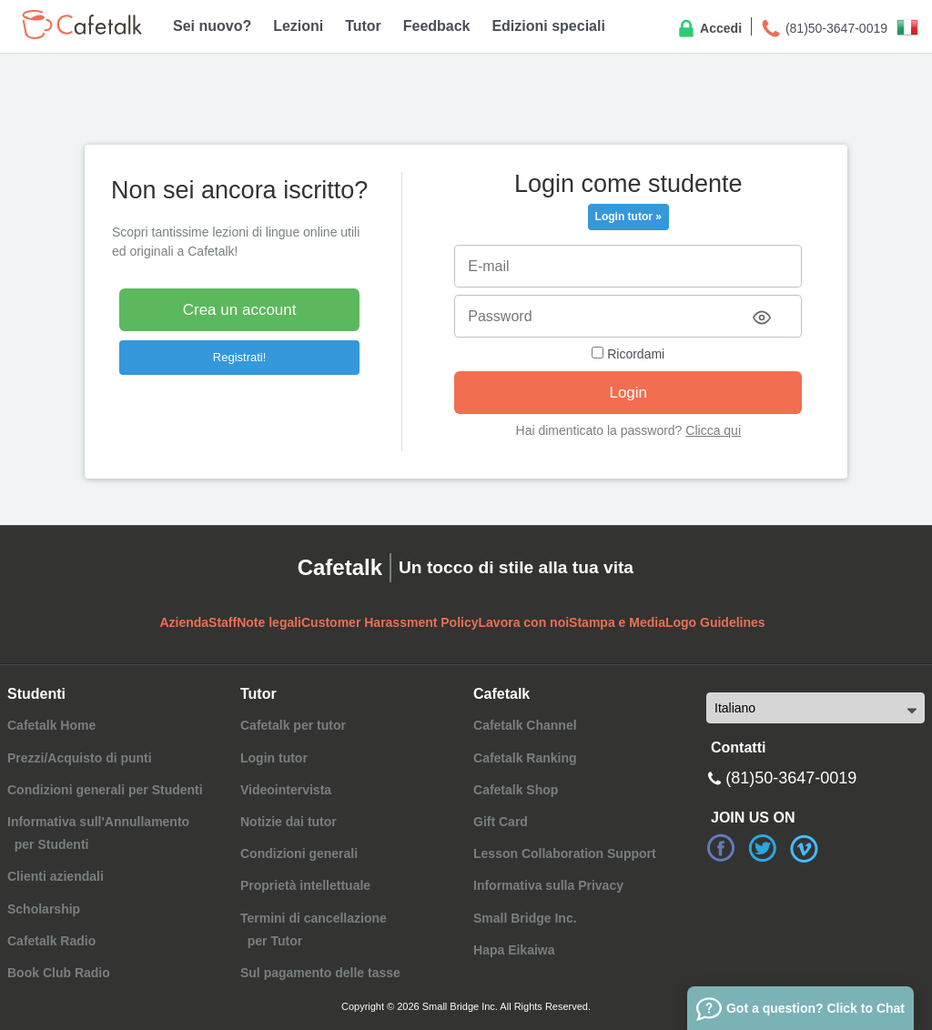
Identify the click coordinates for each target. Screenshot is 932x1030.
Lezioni (298, 26)
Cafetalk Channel (525, 725)
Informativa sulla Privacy (548, 885)
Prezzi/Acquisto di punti (79, 758)
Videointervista (285, 790)
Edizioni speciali (547, 26)
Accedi (708, 29)
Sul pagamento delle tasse (320, 972)
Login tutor (274, 758)
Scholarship (43, 909)
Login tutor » (628, 216)
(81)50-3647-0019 (823, 29)
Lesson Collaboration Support (564, 853)
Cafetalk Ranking (525, 758)
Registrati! (240, 357)
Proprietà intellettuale (305, 885)
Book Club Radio (58, 972)
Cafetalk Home (51, 725)
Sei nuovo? (212, 26)
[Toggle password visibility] (762, 317)
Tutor (363, 26)
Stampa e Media (617, 622)
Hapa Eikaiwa (514, 950)
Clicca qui (713, 430)
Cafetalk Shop (515, 790)
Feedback (437, 26)
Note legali (269, 622)
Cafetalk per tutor (293, 725)
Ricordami (628, 354)
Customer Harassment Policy (390, 622)
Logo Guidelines (715, 622)
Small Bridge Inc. (525, 918)
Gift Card (500, 821)
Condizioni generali (299, 853)
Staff (222, 622)
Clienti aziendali (55, 876)
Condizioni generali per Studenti (105, 790)
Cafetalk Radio (51, 941)
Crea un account (240, 309)
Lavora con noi (524, 622)
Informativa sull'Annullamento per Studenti (98, 833)
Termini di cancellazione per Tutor (313, 929)
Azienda (183, 622)
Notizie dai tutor (288, 821)
